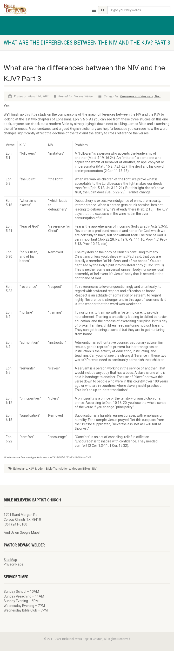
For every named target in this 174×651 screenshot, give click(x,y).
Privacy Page (13, 564)
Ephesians (20, 468)
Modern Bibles (81, 468)
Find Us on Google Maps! (22, 532)
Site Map (10, 560)
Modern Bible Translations (52, 468)
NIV (94, 468)
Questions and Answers (136, 96)
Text (157, 96)
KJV (31, 468)
